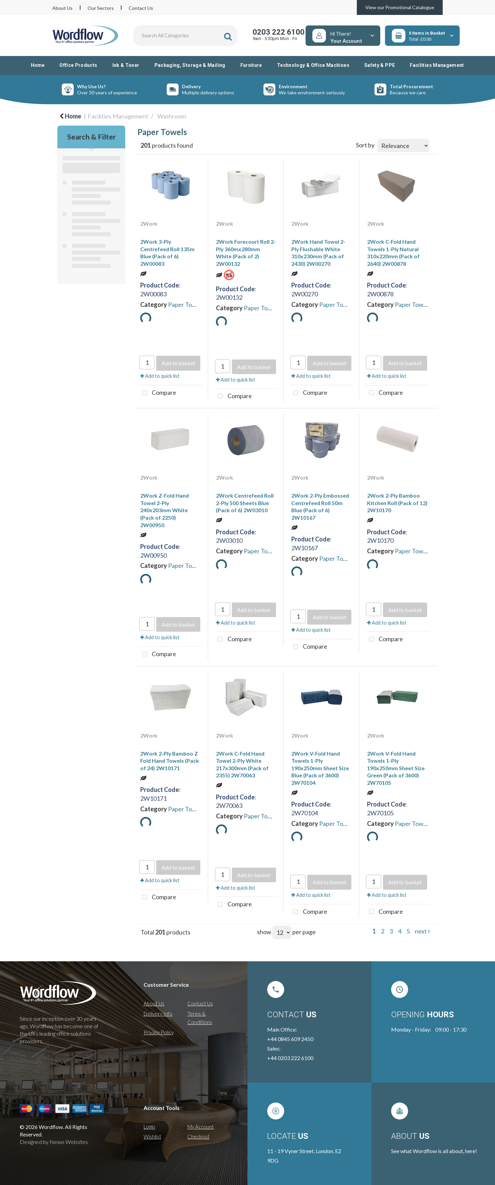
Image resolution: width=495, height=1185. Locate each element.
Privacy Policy (158, 1032)
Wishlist (152, 1136)
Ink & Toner (126, 65)
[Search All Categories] (185, 35)
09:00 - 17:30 (450, 1029)
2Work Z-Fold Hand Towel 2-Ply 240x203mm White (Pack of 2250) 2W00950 (164, 510)
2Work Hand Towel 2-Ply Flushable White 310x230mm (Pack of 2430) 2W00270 (318, 252)
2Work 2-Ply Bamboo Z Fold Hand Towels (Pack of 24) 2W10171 (169, 760)
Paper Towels (186, 304)
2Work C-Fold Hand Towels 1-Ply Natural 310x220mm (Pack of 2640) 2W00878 (393, 252)
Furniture (251, 65)
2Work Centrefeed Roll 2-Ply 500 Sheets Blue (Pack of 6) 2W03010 (245, 502)
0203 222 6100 (279, 32)
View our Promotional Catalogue (399, 7)
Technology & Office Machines (313, 65)
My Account (200, 1127)
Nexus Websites (69, 1141)
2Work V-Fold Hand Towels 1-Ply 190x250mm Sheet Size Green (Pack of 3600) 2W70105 (396, 768)
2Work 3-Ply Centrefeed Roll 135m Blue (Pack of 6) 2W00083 (167, 252)
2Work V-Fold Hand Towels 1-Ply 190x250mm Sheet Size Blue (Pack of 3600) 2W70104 (320, 768)
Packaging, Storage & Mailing (189, 65)
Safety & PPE (379, 65)
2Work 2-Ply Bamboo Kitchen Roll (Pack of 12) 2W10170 (397, 502)
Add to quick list (160, 376)
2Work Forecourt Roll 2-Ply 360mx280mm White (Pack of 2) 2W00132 (246, 252)
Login (149, 1127)
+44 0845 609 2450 (290, 1039)
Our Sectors (101, 8)
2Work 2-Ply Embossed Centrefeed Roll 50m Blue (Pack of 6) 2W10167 (320, 506)
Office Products (78, 65)
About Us (62, 8)
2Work (149, 223)
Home (37, 65)
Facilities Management (437, 65)
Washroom (171, 116)
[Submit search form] (228, 36)
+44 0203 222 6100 (290, 1058)
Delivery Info (158, 1014)
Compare (157, 393)
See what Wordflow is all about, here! (434, 1151)
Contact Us (141, 8)
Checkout (198, 1136)
